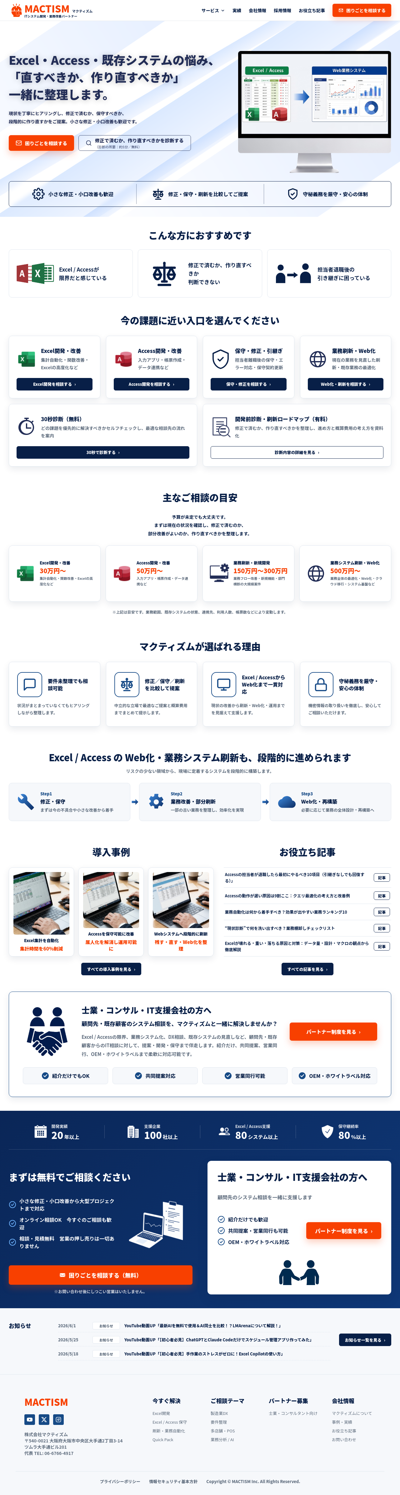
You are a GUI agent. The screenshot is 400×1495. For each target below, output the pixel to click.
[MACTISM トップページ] (50, 10)
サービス (213, 10)
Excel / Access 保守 (169, 1422)
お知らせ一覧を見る (365, 1340)
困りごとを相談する (362, 10)
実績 (236, 10)
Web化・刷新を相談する (345, 384)
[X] (44, 1419)
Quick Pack (162, 1439)
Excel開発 (161, 1413)
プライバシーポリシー (120, 1481)
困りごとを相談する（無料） (100, 1275)
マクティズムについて (352, 1413)
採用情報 (282, 10)
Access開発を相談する (151, 384)
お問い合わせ (344, 1439)
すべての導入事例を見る (111, 969)
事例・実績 (342, 1422)
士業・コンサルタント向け (293, 1413)
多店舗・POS (223, 1431)
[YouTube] (29, 1419)
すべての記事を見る (308, 969)
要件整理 (219, 1422)
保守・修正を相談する (248, 384)
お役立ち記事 (312, 10)
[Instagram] (58, 1419)
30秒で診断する (102, 452)
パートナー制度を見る (333, 1031)
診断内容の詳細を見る (297, 452)
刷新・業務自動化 (168, 1431)
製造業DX (219, 1413)
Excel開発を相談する (54, 384)
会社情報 (257, 10)
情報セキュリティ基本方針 (173, 1481)
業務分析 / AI (222, 1439)
